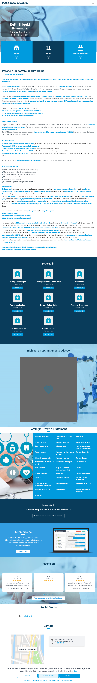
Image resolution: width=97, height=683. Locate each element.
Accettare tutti (69, 676)
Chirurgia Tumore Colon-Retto (64, 438)
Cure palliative (40, 468)
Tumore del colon (41, 442)
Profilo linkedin (28, 616)
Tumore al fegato (41, 474)
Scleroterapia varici (41, 446)
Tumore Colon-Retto (62, 442)
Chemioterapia (81, 462)
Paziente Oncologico (83, 442)
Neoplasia (79, 436)
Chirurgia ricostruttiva (42, 489)
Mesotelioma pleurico (83, 483)
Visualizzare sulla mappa (27, 649)
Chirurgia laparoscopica (43, 458)
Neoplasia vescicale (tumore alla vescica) (63, 469)
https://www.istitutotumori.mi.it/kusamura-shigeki (19, 250)
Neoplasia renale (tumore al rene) (44, 463)
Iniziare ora (23, 551)
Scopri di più (17, 288)
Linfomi (78, 468)
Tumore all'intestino (62, 483)
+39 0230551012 (59, 643)
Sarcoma (38, 477)
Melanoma (59, 474)
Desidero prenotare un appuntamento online (48, 516)
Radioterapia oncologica (64, 462)
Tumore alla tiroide (82, 452)
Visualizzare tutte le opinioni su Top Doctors (48, 598)
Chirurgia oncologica (42, 436)
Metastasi (38, 495)
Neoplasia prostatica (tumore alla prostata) (83, 447)
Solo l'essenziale (48, 676)
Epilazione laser (61, 446)
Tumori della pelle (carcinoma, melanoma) (43, 485)
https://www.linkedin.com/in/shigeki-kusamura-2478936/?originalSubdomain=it (29, 247)
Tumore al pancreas (62, 458)
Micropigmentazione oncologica (83, 490)
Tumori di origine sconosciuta (81, 479)
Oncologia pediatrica (83, 474)
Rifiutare (27, 676)
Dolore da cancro (61, 489)
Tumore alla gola (81, 458)
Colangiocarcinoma (62, 477)
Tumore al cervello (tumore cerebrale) (65, 453)
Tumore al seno (40, 452)
